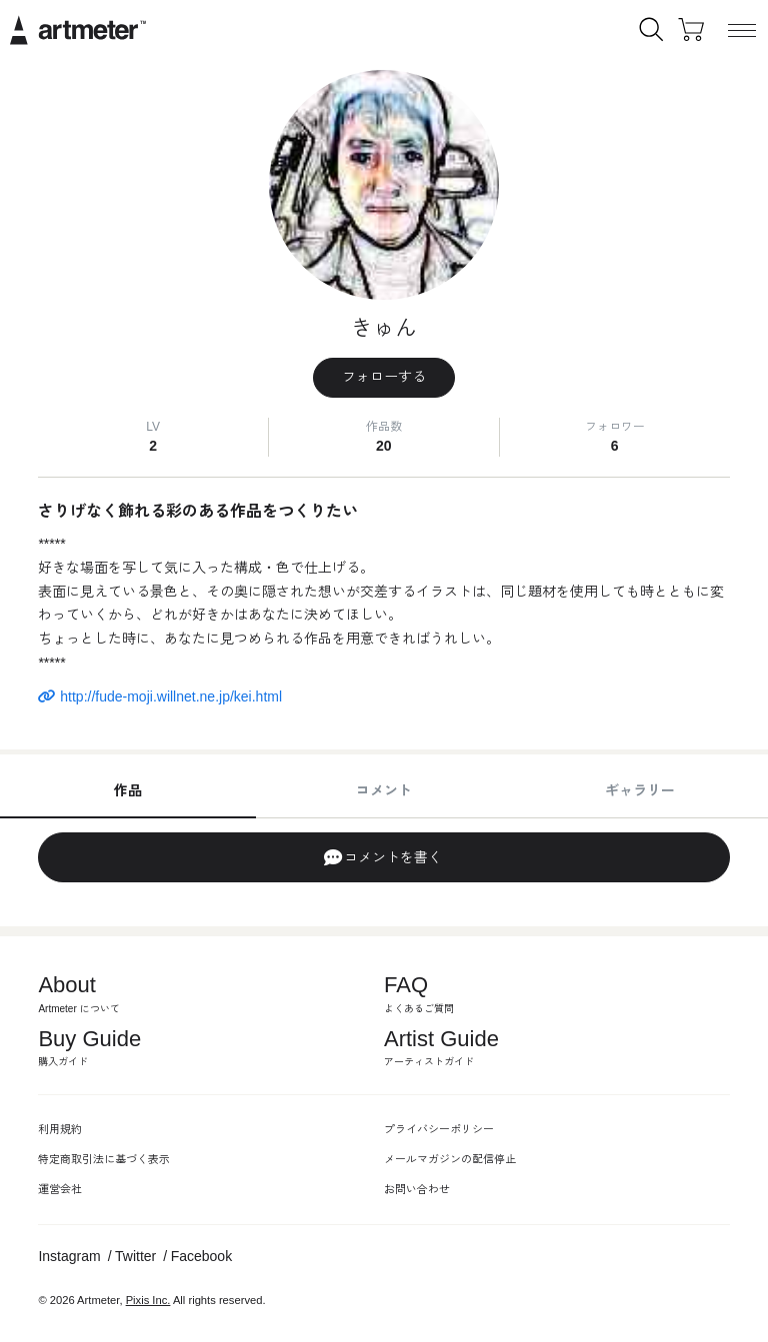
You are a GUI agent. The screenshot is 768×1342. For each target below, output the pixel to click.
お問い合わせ (417, 1189)
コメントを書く (383, 857)
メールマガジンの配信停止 (450, 1159)
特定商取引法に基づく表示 (104, 1159)
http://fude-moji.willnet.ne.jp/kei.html (160, 696)
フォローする (384, 377)
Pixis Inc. (148, 1300)
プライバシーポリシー (439, 1129)
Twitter (135, 1256)
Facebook (201, 1256)
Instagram (69, 1256)
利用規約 (60, 1129)
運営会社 (60, 1189)
